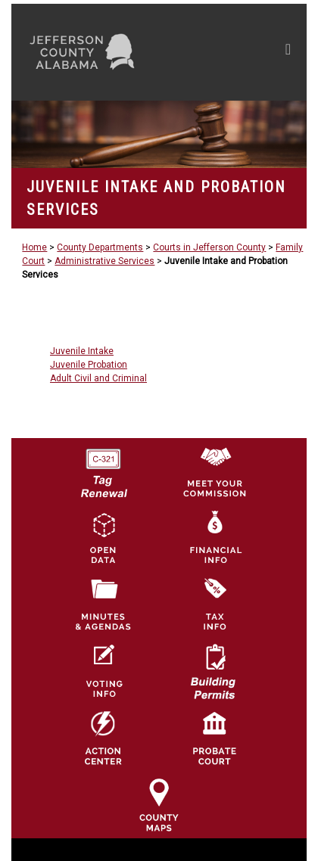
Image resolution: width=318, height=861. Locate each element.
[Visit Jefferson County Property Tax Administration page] (214, 604)
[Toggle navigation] (288, 52)
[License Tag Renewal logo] (103, 467)
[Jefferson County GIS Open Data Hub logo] (103, 537)
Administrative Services (104, 261)
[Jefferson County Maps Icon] (159, 804)
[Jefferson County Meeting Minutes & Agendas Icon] (103, 604)
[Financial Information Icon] (214, 537)
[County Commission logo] (214, 470)
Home (34, 247)
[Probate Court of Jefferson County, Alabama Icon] (214, 737)
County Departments (100, 247)
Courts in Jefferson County (209, 247)
